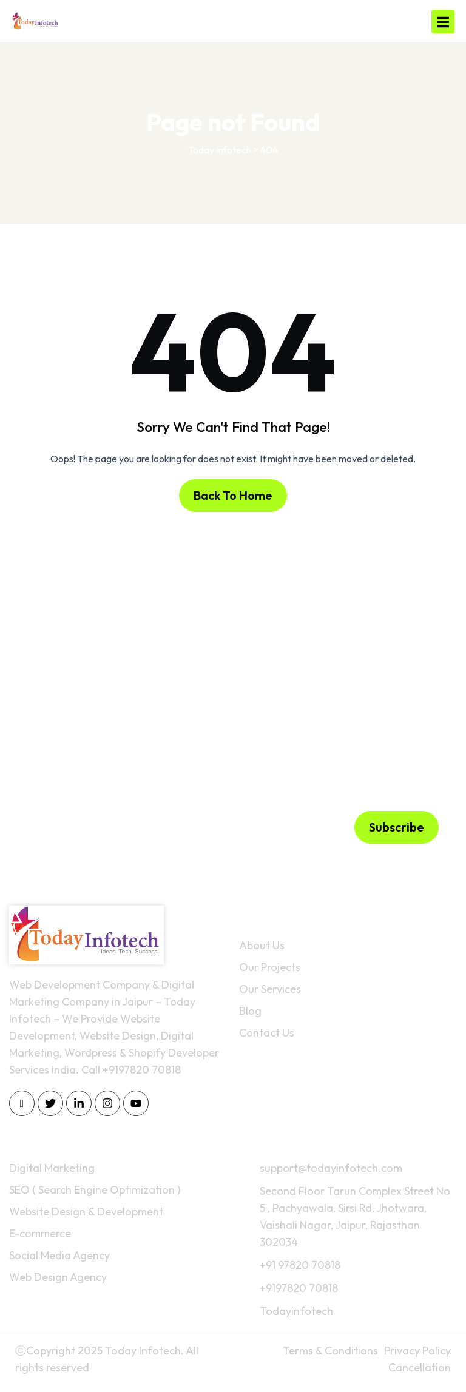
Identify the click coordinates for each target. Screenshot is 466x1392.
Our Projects (269, 967)
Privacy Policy (417, 1350)
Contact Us (266, 1033)
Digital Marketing (52, 1168)
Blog (250, 1011)
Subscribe (396, 827)
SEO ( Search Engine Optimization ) (94, 1190)
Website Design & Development (86, 1212)
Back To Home (233, 495)
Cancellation (419, 1367)
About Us (262, 945)
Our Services (270, 989)
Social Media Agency (59, 1255)
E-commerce (40, 1233)
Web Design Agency (58, 1277)
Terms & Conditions (330, 1350)
